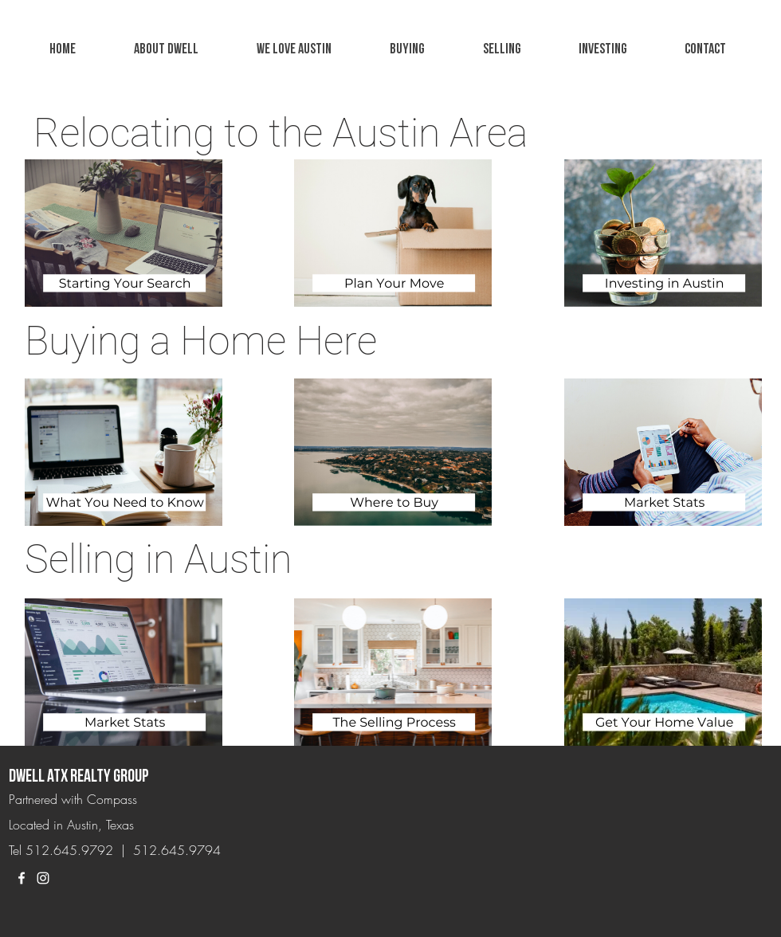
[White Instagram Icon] (43, 878)
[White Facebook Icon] (21, 878)
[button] (293, 49)
